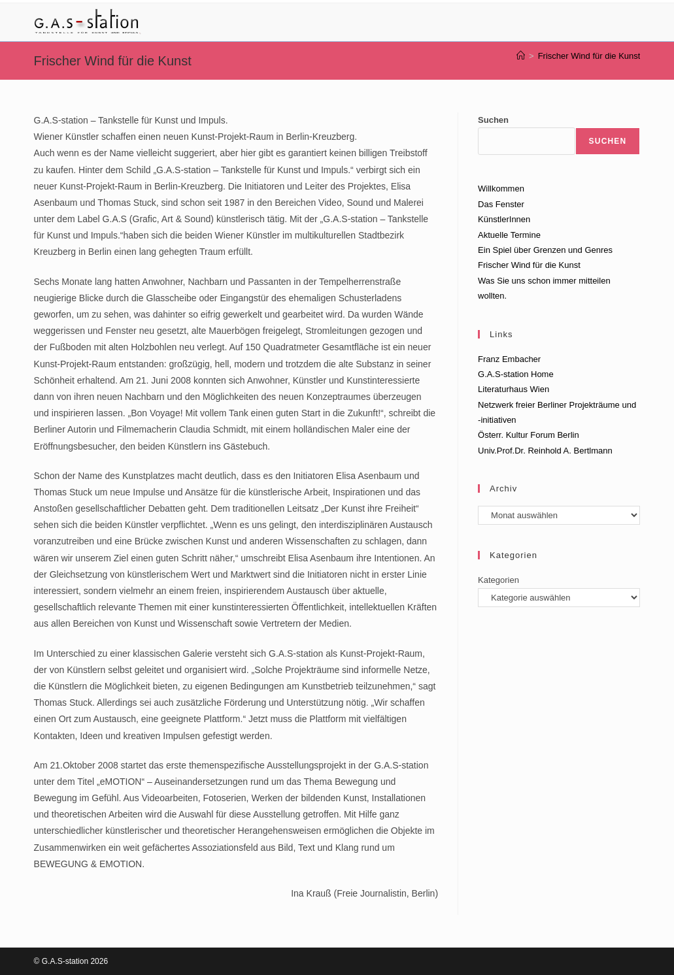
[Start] (520, 56)
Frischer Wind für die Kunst (589, 56)
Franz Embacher (509, 359)
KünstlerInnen (504, 219)
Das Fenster (501, 204)
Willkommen (501, 188)
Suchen (493, 120)
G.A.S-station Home (516, 374)
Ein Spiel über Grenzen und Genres (545, 250)
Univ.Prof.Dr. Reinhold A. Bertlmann (545, 450)
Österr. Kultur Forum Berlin (528, 435)
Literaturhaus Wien (513, 389)
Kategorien (498, 580)
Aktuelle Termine (509, 235)
